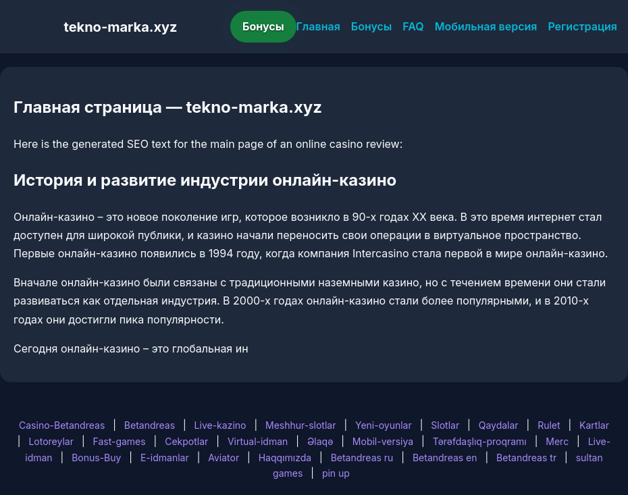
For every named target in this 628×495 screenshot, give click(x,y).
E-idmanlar (164, 457)
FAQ (412, 26)
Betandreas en (445, 457)
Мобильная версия (486, 26)
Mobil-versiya (382, 441)
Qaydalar (499, 425)
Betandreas (149, 425)
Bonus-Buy (96, 457)
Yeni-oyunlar (383, 425)
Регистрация (582, 26)
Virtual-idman (258, 441)
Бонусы (263, 26)
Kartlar (594, 425)
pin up (336, 473)
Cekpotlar (186, 441)
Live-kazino (220, 425)
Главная (318, 26)
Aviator (223, 457)
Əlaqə (320, 441)
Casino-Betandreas (62, 425)
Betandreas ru (362, 457)
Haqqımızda (285, 457)
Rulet (549, 425)
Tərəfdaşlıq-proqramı (480, 441)
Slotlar (445, 425)
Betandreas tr (526, 457)
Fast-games (119, 441)
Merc (557, 441)
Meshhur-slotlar (300, 425)
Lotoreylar (51, 441)
